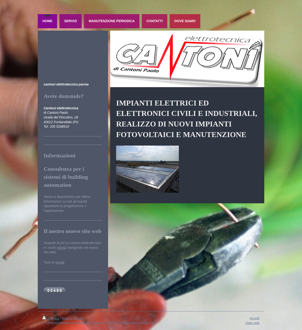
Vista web (252, 323)
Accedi (255, 318)
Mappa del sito (72, 318)
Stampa (51, 318)
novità (59, 262)
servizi (62, 247)
